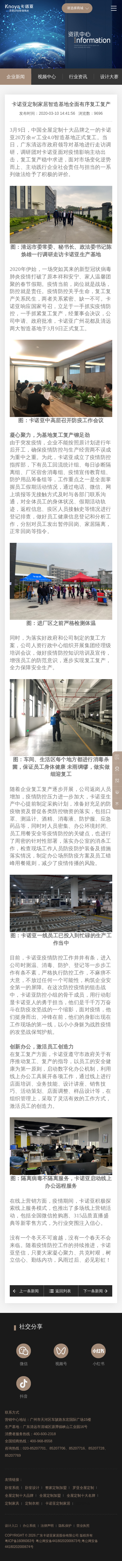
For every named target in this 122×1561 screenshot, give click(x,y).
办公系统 (29, 1525)
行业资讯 (78, 76)
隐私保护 (65, 1525)
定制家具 (12, 1503)
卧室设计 (32, 1488)
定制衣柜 (32, 1503)
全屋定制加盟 (50, 1495)
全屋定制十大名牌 (81, 1495)
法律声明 (47, 1525)
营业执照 (82, 1525)
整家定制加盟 (56, 1488)
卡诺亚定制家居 (57, 1503)
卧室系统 (12, 1488)
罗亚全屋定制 (83, 1488)
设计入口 (11, 1525)
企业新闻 (16, 76)
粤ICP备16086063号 (19, 1541)
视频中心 (47, 76)
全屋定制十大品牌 (19, 1495)
